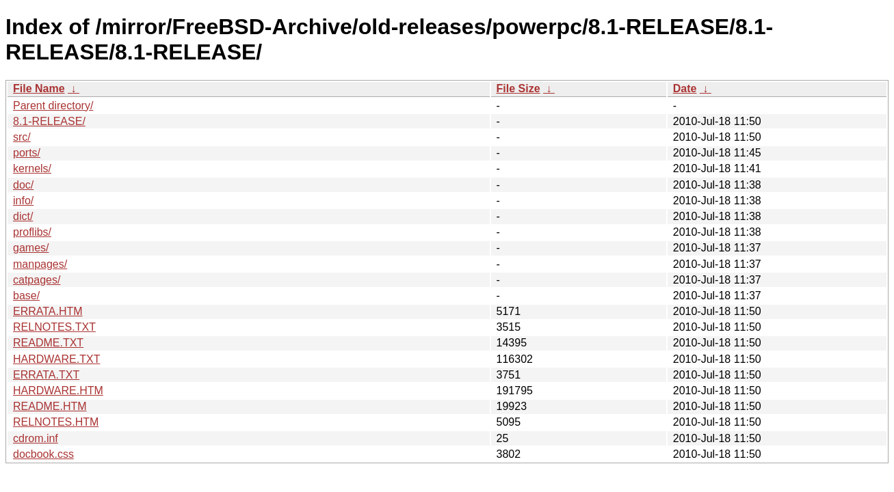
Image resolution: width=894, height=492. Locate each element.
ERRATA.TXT (46, 375)
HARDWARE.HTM (58, 390)
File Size (518, 88)
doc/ (23, 185)
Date (685, 88)
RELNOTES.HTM (55, 422)
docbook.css (43, 454)
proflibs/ (32, 232)
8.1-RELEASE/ (49, 121)
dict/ (23, 216)
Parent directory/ (53, 105)
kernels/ (32, 168)
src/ (22, 137)
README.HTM (50, 406)
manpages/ (40, 264)
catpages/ (36, 280)
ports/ (26, 153)
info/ (23, 200)
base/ (26, 295)
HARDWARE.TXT (56, 359)
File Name (39, 88)
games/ (31, 248)
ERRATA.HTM (48, 311)
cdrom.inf (35, 438)
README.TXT (48, 342)
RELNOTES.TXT (54, 327)
